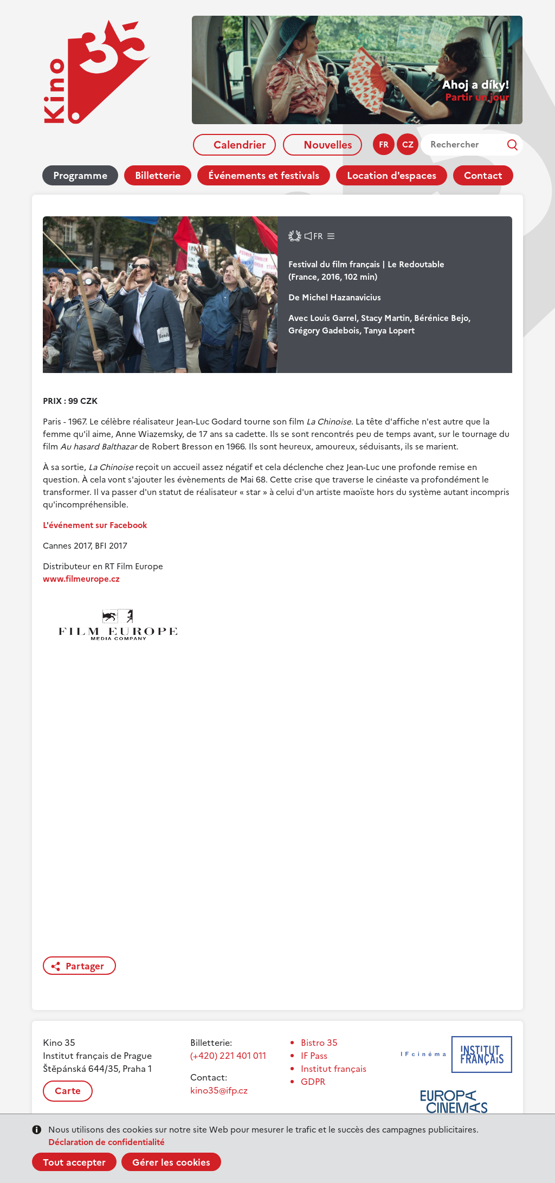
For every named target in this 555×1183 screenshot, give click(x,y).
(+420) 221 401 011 (228, 1055)
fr (384, 144)
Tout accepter (74, 1162)
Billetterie (157, 175)
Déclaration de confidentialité (106, 1142)
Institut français (333, 1068)
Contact (483, 175)
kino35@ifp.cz (219, 1090)
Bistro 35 (319, 1042)
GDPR (313, 1081)
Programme (80, 175)
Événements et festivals (263, 175)
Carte (68, 1091)
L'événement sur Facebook (95, 525)
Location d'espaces (391, 175)
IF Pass (314, 1055)
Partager (85, 966)
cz (408, 144)
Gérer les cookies (171, 1162)
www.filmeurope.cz (81, 579)
